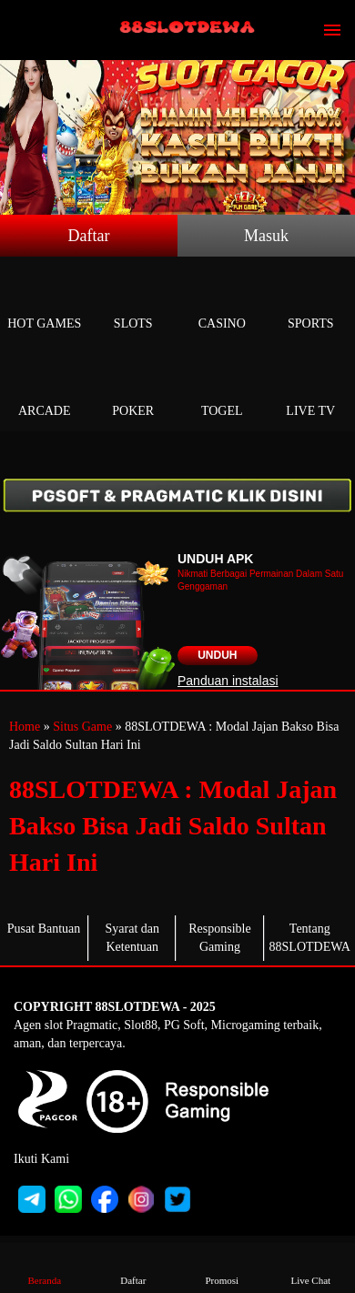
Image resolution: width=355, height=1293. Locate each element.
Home (24, 726)
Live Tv (311, 390)
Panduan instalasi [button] (228, 680)
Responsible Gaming (219, 938)
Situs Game (82, 726)
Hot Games (44, 302)
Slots (134, 302)
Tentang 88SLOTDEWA (309, 938)
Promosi (222, 1267)
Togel (222, 390)
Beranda (44, 1267)
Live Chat (310, 1267)
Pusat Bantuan (44, 928)
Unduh (217, 655)
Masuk (266, 236)
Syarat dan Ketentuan (132, 938)
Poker (134, 390)
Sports (311, 302)
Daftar (89, 236)
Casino (222, 302)
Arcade (44, 390)
